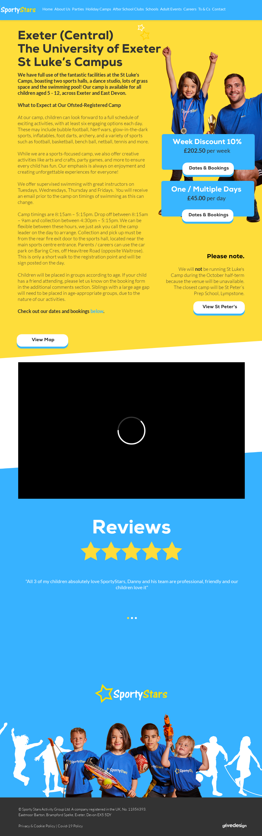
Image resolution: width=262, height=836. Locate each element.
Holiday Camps (113, 9)
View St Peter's (220, 307)
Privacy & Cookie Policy (36, 826)
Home (62, 9)
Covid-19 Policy (70, 826)
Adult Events (185, 9)
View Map (43, 340)
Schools (166, 9)
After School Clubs (142, 9)
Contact (233, 9)
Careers (204, 9)
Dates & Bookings (209, 168)
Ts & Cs (219, 9)
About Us (77, 9)
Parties (92, 9)
